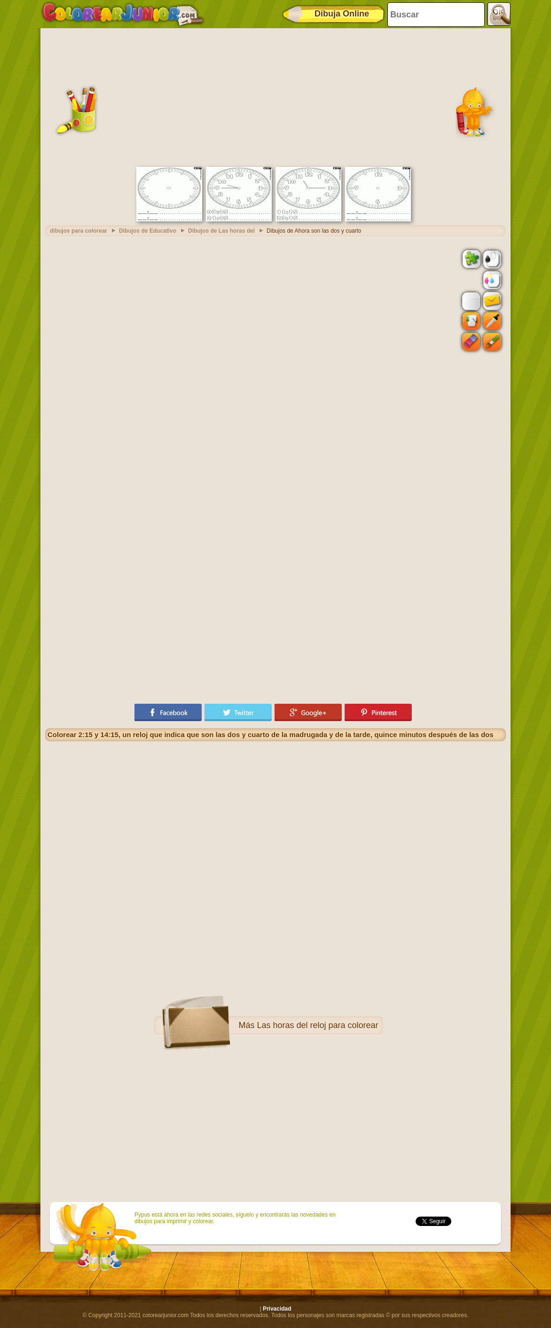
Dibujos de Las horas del (221, 231)
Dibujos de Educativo (147, 231)
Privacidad (277, 1308)
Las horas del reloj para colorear (317, 1025)
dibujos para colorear (78, 231)
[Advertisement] (275, 96)
